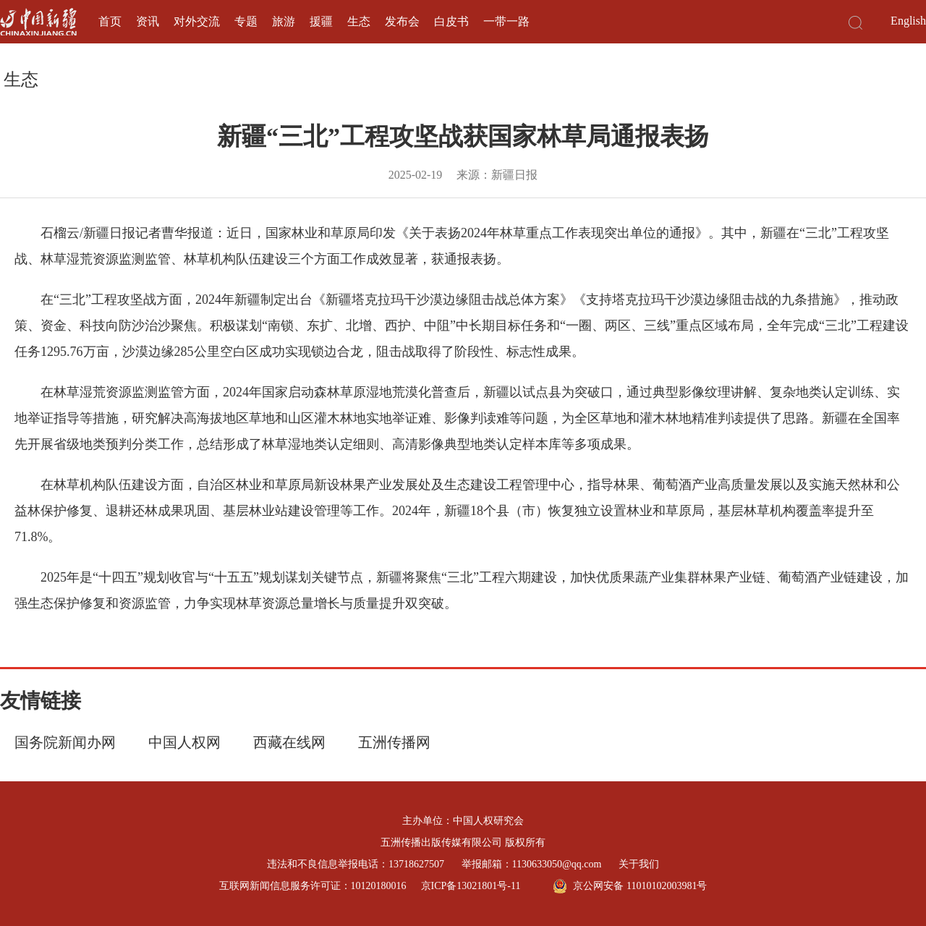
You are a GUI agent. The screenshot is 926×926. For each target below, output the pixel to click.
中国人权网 (184, 742)
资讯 (147, 21)
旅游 (283, 21)
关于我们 (639, 864)
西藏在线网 (289, 742)
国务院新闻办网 (65, 742)
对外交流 (197, 21)
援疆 (321, 21)
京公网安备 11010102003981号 (630, 886)
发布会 (402, 21)
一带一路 (506, 21)
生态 (358, 21)
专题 (246, 21)
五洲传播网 (394, 742)
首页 (110, 21)
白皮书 (451, 21)
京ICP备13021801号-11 (471, 885)
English (908, 20)
